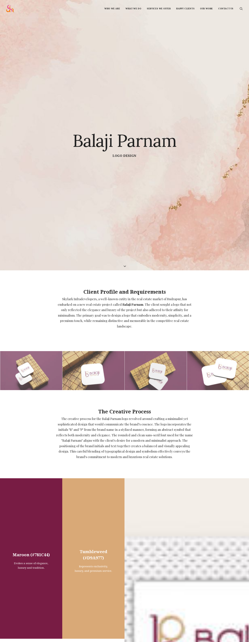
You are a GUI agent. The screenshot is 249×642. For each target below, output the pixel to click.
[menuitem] (112, 8)
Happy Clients (185, 8)
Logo (117, 83)
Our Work (206, 8)
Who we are (112, 8)
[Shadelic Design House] (10, 8)
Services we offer (159, 8)
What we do (133, 8)
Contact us (225, 8)
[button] (241, 8)
